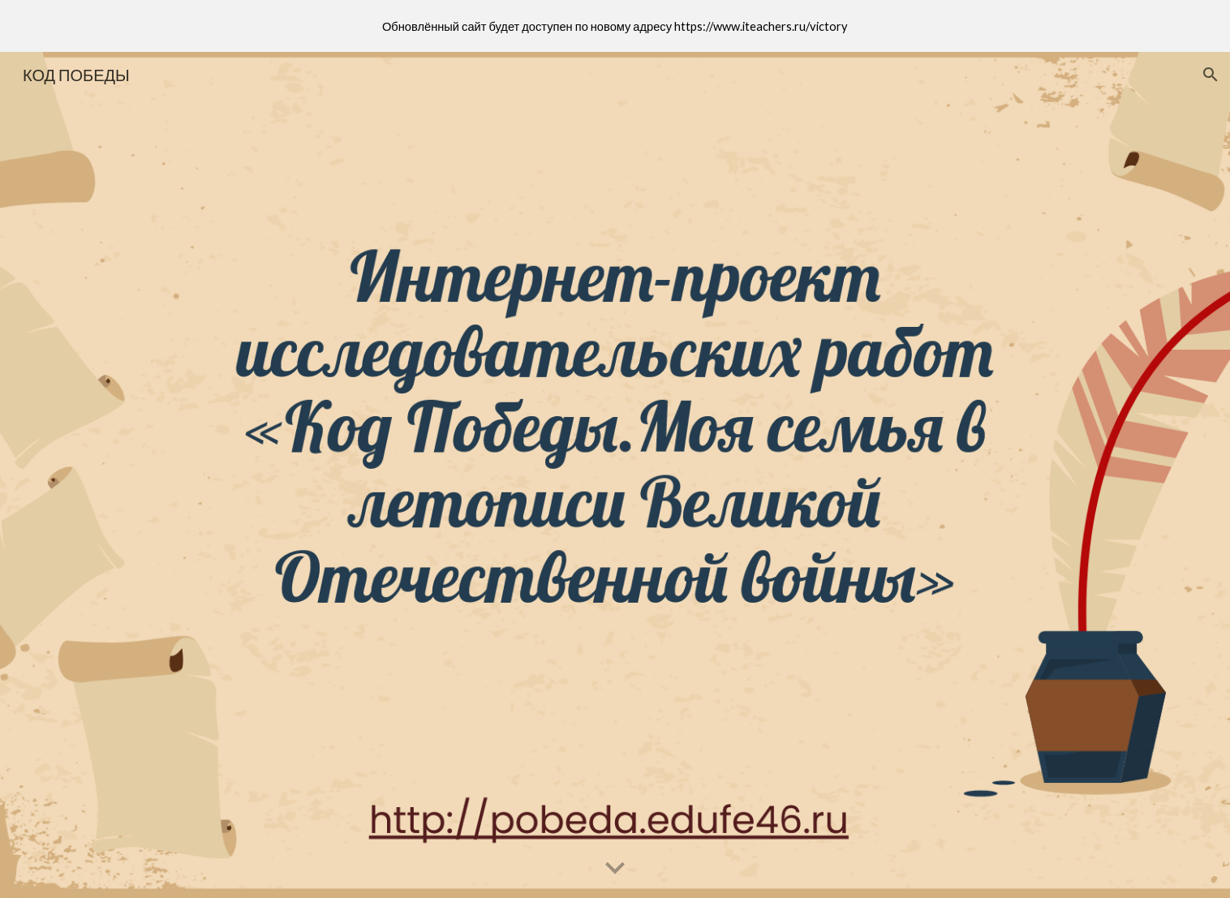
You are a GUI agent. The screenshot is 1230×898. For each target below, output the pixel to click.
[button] (1210, 74)
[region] (615, 26)
